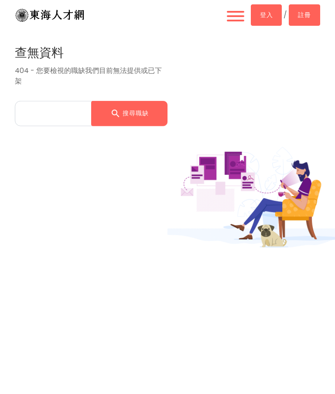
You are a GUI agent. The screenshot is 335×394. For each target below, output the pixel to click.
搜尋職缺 (129, 112)
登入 (266, 14)
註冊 (304, 14)
